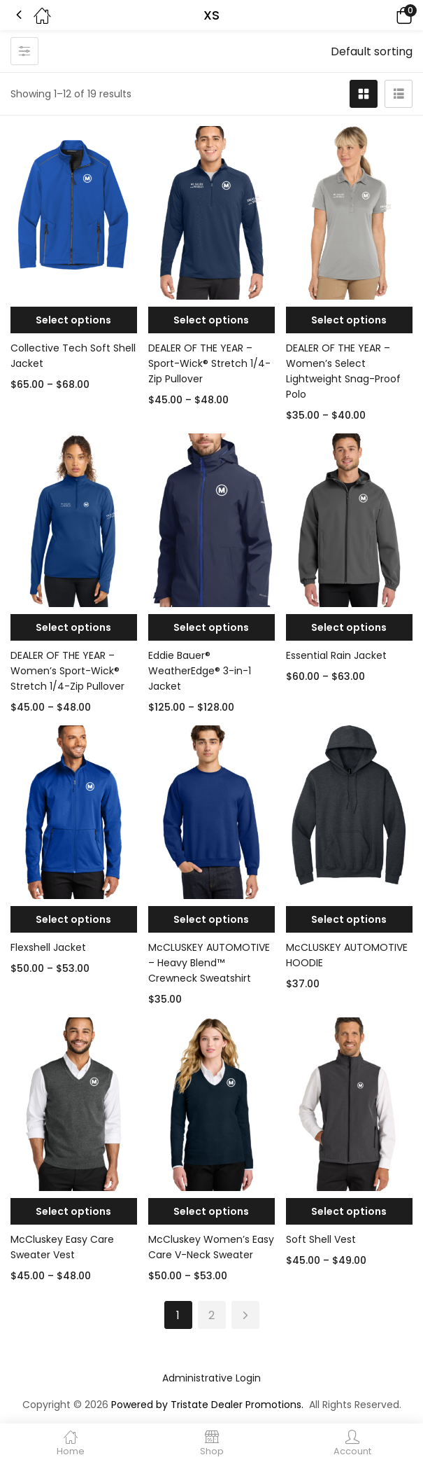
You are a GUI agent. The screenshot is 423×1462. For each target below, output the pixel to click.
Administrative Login (211, 1378)
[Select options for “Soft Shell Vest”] (349, 1211)
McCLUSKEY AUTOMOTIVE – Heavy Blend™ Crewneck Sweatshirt (209, 962)
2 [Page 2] (211, 1315)
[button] (385, 15)
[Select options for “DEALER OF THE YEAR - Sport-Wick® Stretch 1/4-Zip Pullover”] (211, 320)
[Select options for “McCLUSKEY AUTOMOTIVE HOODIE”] (349, 919)
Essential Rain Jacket (336, 655)
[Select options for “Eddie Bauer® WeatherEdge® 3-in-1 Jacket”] (211, 627)
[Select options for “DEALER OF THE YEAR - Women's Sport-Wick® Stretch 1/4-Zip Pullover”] (73, 627)
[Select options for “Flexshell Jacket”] (73, 919)
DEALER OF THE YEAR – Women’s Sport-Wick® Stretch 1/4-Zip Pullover (67, 670)
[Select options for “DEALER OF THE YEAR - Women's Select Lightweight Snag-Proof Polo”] (349, 320)
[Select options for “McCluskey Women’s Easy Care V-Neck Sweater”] (211, 1211)
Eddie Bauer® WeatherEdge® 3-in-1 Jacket (199, 670)
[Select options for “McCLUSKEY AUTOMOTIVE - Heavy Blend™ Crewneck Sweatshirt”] (211, 919)
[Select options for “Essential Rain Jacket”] (349, 627)
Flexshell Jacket (48, 947)
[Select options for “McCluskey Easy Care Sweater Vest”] (73, 1211)
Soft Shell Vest (321, 1239)
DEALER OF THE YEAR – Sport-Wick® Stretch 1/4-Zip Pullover (209, 363)
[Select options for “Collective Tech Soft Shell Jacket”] (73, 320)
